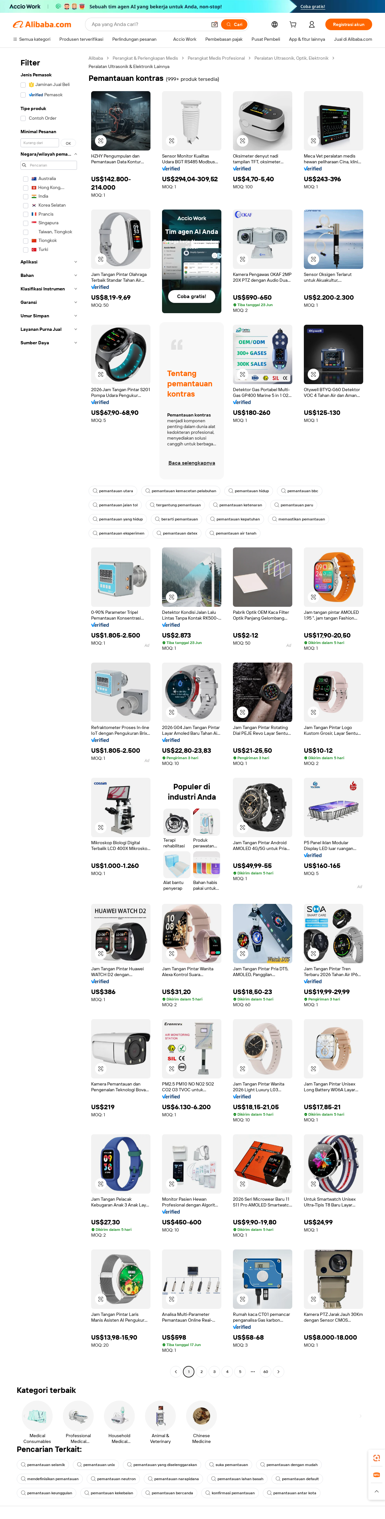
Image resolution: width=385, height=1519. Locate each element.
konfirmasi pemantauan (230, 1493)
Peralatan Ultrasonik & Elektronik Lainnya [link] (129, 66)
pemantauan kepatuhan (235, 519)
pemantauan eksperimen (118, 533)
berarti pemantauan (176, 519)
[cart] (294, 25)
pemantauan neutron (113, 1478)
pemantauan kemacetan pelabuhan (180, 490)
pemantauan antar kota (291, 1493)
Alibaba (96, 58)
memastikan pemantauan (298, 519)
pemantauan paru (293, 505)
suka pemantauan (228, 1464)
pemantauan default (297, 1478)
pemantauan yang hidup (118, 519)
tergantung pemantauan (175, 505)
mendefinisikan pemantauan (50, 1478)
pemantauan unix (96, 1464)
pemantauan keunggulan (46, 1493)
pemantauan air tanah (233, 533)
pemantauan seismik (43, 1464)
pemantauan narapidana (173, 1478)
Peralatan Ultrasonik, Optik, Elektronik (291, 58)
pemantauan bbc (299, 490)
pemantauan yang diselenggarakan (162, 1464)
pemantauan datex (177, 533)
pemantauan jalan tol (115, 505)
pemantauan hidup (248, 490)
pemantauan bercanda (169, 1493)
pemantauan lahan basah (237, 1478)
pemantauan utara (113, 490)
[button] (214, 24)
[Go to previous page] (176, 1371)
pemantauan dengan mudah (289, 1464)
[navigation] (49, 715)
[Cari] (234, 24)
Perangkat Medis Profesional (216, 58)
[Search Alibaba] (149, 24)
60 (265, 1371)
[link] (376, 1458)
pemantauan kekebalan (108, 1493)
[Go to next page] (278, 1371)
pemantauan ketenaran (237, 505)
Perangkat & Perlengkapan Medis (145, 58)
